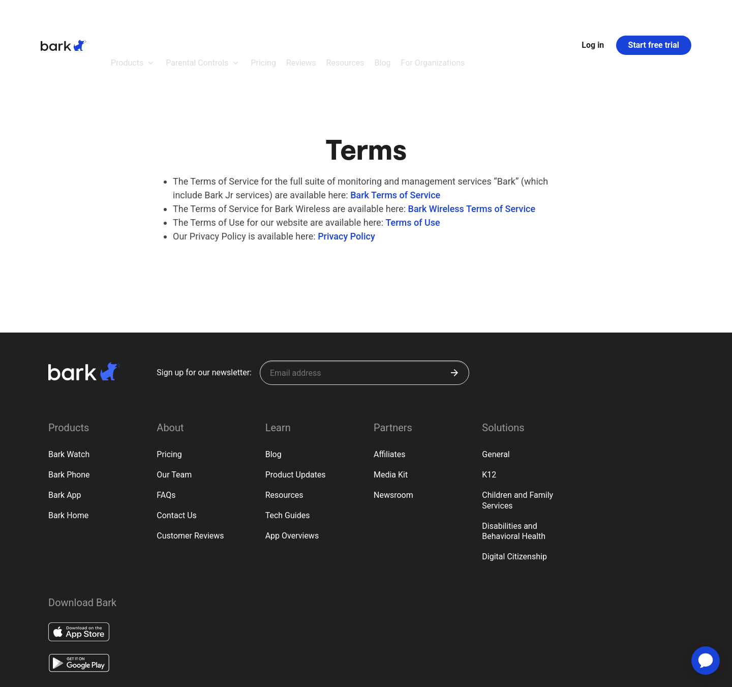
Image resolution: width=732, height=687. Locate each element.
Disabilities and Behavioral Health (513, 475)
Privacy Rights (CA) (127, 673)
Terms (85, 673)
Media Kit (391, 419)
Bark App (64, 439)
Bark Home (68, 459)
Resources (284, 439)
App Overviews (292, 480)
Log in (593, 17)
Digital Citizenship (514, 500)
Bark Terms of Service (395, 139)
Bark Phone (69, 419)
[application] (705, 660)
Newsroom (393, 439)
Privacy (57, 673)
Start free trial (653, 17)
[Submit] (454, 317)
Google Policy (179, 673)
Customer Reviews (190, 480)
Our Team (174, 419)
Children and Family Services (517, 444)
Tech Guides (287, 459)
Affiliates (390, 398)
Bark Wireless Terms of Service (472, 152)
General (495, 398)
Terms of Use (412, 166)
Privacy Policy (346, 180)
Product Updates (295, 419)
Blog (273, 398)
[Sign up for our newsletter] (364, 317)
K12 (489, 419)
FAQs (166, 439)
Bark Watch (68, 398)
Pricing (169, 398)
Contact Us (177, 459)
